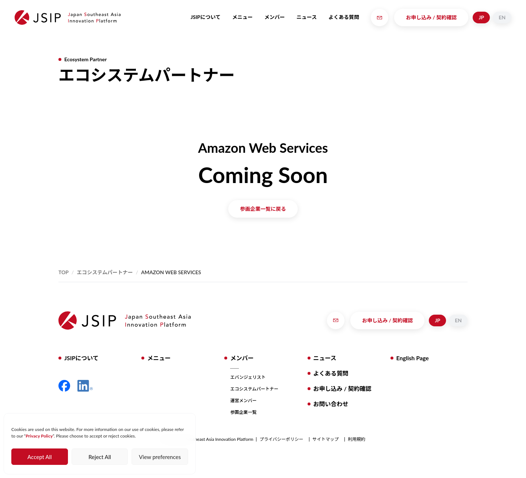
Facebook (64, 386)
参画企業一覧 (243, 412)
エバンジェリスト (248, 377)
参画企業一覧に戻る (263, 209)
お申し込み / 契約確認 (431, 17)
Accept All (39, 457)
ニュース (307, 17)
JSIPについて (206, 17)
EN (502, 17)
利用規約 (356, 439)
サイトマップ (325, 439)
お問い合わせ (330, 403)
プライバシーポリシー (281, 439)
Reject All (99, 457)
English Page (412, 357)
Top (63, 272)
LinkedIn (85, 386)
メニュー (242, 17)
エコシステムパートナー (105, 272)
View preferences (160, 457)
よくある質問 (343, 17)
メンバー (274, 17)
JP (481, 17)
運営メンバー (243, 400)
